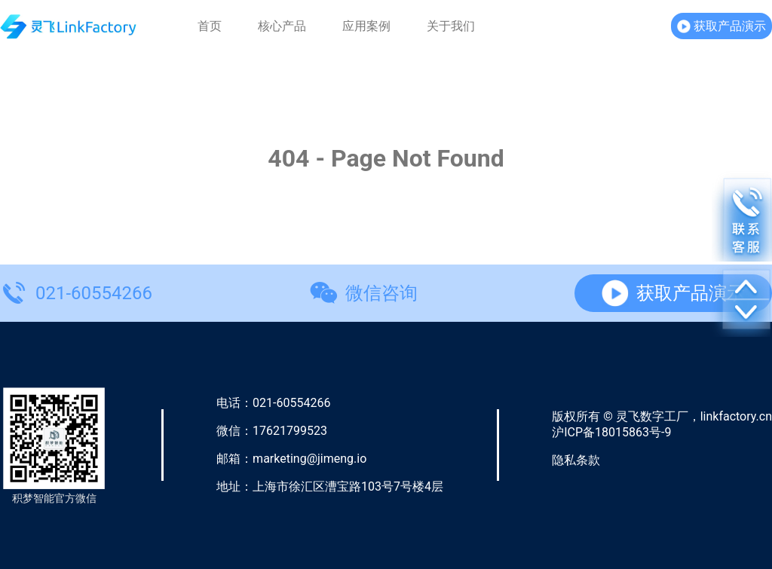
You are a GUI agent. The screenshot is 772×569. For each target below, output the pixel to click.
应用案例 (366, 26)
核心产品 (282, 26)
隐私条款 (576, 460)
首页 (210, 26)
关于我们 (451, 26)
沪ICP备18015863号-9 (611, 432)
